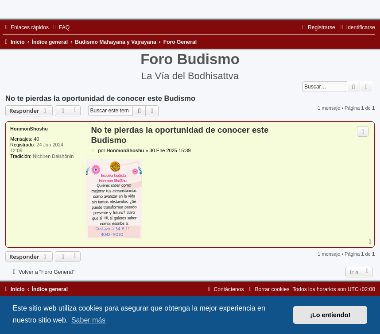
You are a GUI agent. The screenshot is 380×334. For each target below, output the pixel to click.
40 (36, 139)
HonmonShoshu (29, 128)
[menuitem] (60, 27)
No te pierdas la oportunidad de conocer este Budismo (100, 98)
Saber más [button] (88, 320)
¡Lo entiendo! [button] (330, 315)
